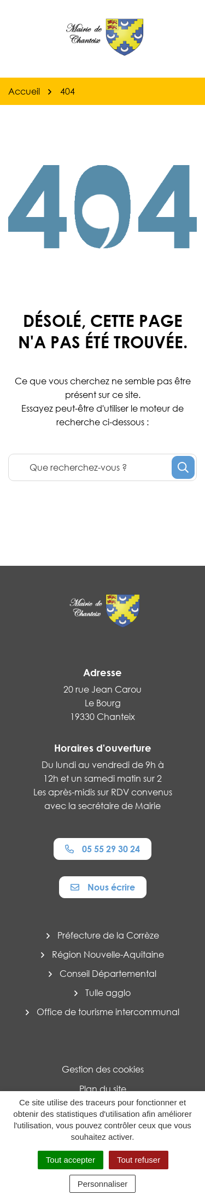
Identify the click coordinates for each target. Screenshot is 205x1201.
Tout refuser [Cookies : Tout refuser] (138, 1159)
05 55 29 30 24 (102, 848)
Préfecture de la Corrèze (108, 935)
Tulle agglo (108, 992)
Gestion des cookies (103, 1069)
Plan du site (102, 1088)
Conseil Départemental (108, 973)
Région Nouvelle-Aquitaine (108, 954)
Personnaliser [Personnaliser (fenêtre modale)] (103, 1183)
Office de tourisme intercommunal (108, 1011)
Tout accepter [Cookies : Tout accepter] (70, 1159)
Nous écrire (103, 887)
